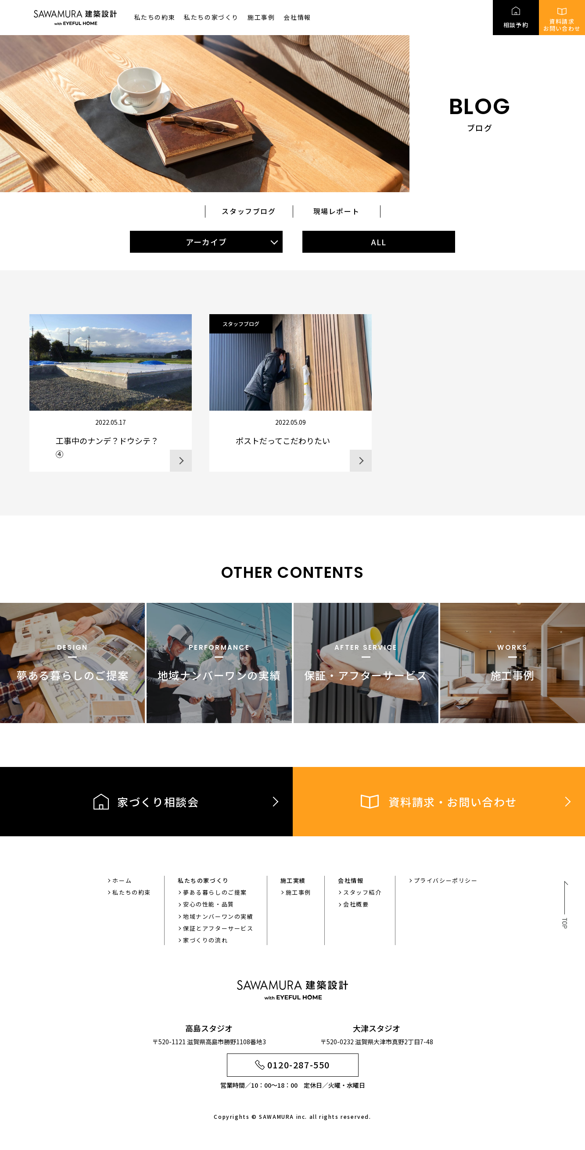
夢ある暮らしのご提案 (215, 892)
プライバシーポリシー (446, 880)
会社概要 (356, 904)
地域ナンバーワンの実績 (218, 916)
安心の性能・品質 (208, 904)
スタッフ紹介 (362, 892)
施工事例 (261, 17)
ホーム (122, 880)
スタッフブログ (249, 211)
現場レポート (336, 211)
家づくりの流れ (205, 940)
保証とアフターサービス (218, 928)
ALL (378, 241)
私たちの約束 (155, 17)
